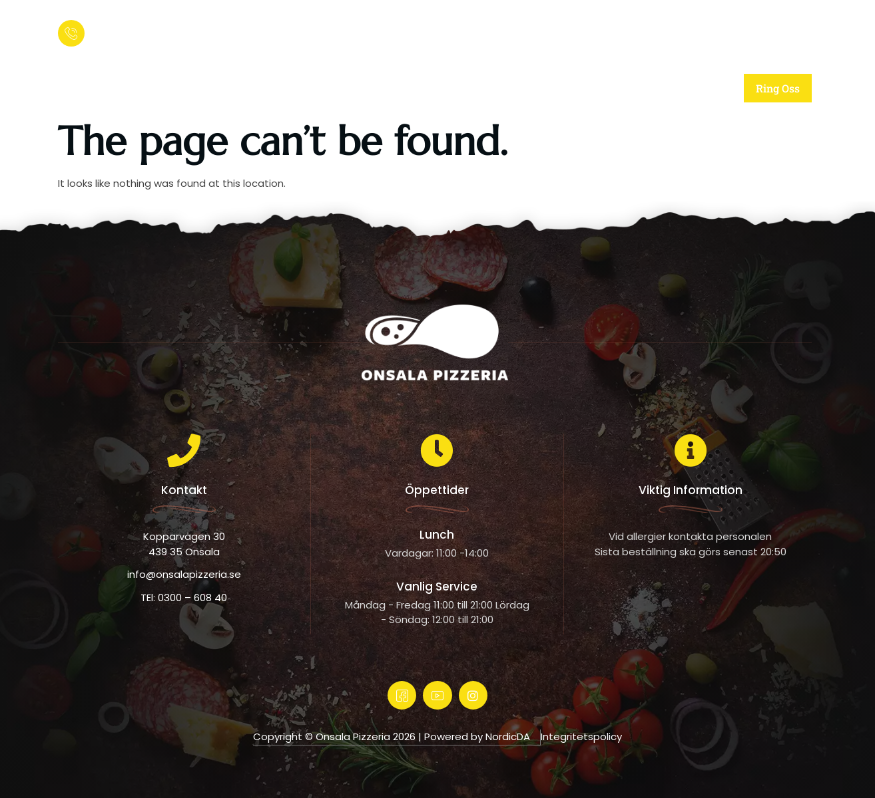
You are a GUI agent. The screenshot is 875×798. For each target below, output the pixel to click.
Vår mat (461, 88)
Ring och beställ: (130, 23)
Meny (556, 88)
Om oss (360, 88)
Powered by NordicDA (477, 736)
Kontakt (650, 88)
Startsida (256, 88)
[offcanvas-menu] (797, 30)
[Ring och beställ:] (71, 33)
